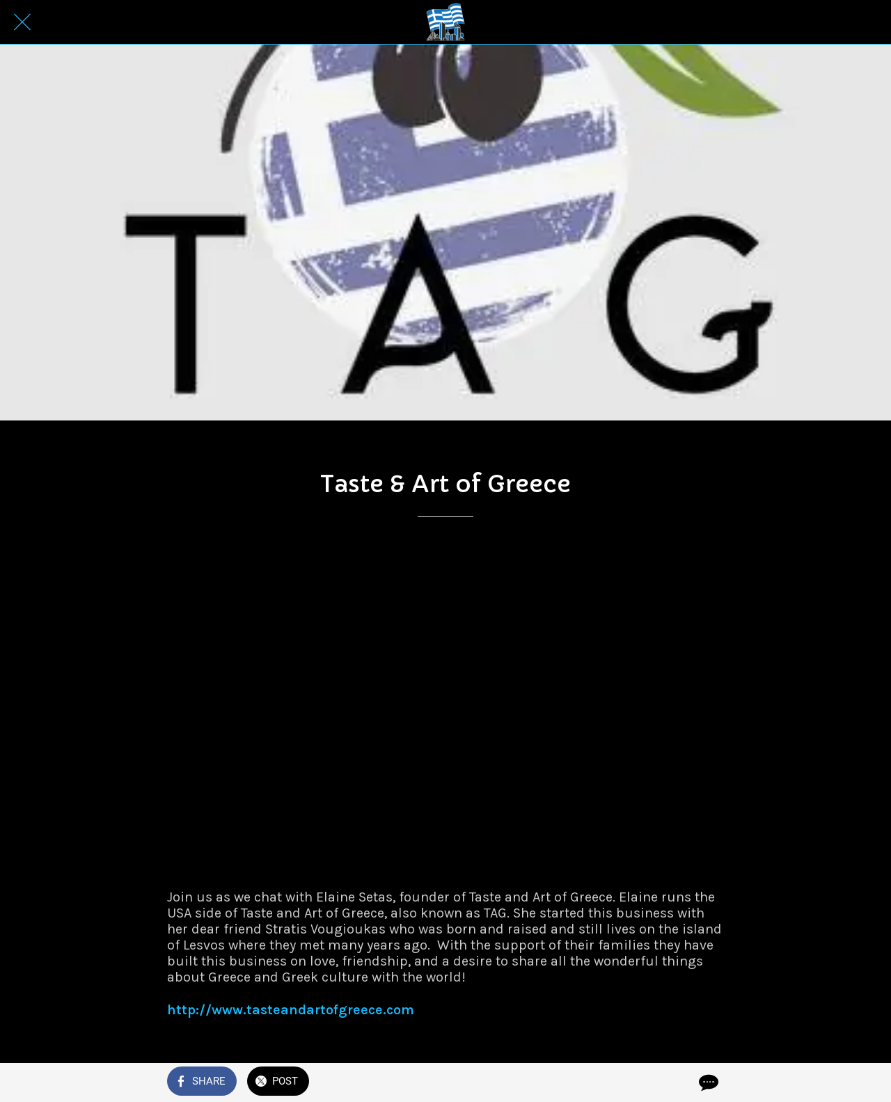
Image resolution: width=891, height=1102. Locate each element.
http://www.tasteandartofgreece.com (290, 1010)
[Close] (22, 22)
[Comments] (707, 1082)
